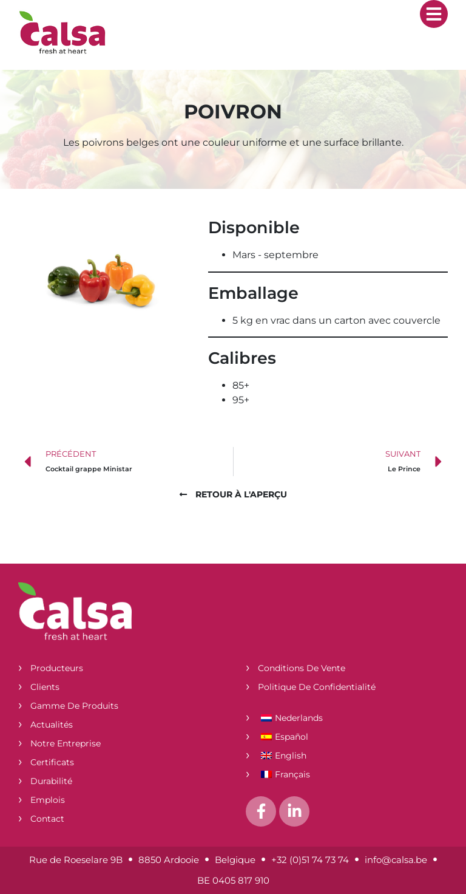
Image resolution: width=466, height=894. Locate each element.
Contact (47, 818)
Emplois (47, 799)
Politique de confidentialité (317, 686)
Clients (44, 686)
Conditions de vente (301, 668)
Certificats (52, 762)
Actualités (51, 724)
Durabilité (51, 781)
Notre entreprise (65, 743)
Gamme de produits (74, 705)
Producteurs (56, 668)
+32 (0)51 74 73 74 (310, 859)
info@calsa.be (396, 859)
